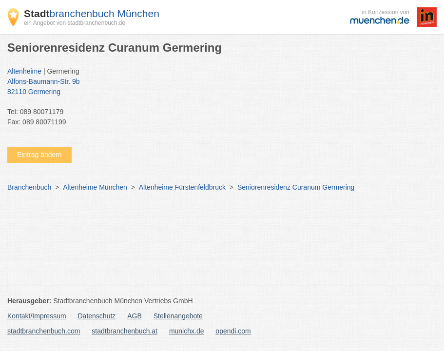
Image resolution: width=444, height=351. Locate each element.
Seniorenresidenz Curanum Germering (295, 187)
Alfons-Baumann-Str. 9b (217, 87)
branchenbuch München (91, 13)
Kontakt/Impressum (36, 316)
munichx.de (186, 331)
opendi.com (233, 331)
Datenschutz (97, 316)
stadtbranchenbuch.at (124, 331)
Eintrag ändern (39, 154)
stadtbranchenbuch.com (43, 331)
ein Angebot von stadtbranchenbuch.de (74, 23)
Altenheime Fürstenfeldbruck (182, 187)
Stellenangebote (178, 316)
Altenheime (24, 71)
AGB (134, 316)
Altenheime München (95, 187)
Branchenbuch (29, 187)
